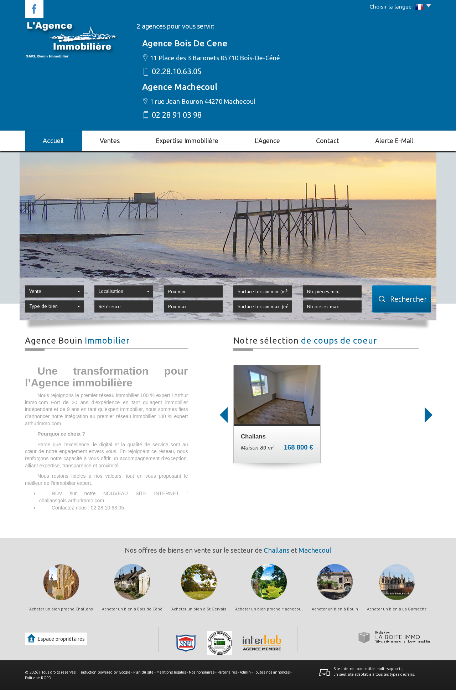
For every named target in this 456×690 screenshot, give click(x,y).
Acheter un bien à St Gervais (198, 609)
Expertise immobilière (187, 140)
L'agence (267, 140)
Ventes (110, 140)
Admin (245, 672)
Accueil (53, 140)
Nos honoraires (201, 672)
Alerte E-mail (394, 140)
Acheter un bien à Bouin (335, 609)
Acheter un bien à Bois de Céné (132, 609)
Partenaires (227, 672)
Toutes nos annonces (272, 672)
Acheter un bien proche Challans (61, 609)
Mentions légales (171, 672)
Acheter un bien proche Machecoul (269, 609)
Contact (327, 140)
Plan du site (143, 672)
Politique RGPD (38, 677)
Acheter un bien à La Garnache (397, 609)
